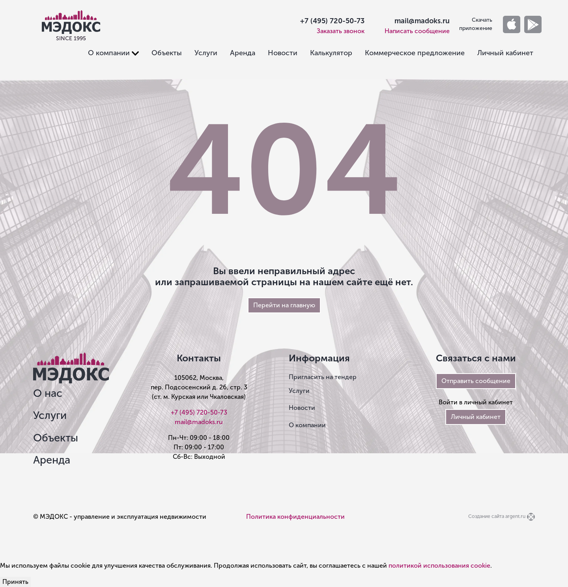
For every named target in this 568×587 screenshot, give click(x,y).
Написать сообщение (417, 31)
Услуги (205, 53)
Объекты (166, 53)
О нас (47, 393)
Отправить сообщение (475, 381)
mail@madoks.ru (422, 21)
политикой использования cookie (439, 565)
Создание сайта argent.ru (496, 516)
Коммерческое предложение (415, 53)
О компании (307, 425)
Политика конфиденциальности (295, 516)
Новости (282, 53)
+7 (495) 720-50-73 (332, 21)
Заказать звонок (340, 31)
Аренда (242, 53)
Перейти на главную (284, 305)
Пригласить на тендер (323, 377)
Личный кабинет (505, 53)
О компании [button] (109, 53)
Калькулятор (331, 53)
